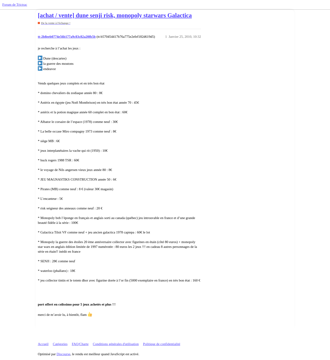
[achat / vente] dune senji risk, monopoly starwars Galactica (115, 15)
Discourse (63, 354)
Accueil (43, 344)
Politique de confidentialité (161, 344)
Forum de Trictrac (14, 4)
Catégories (60, 344)
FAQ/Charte (80, 344)
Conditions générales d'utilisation (116, 344)
